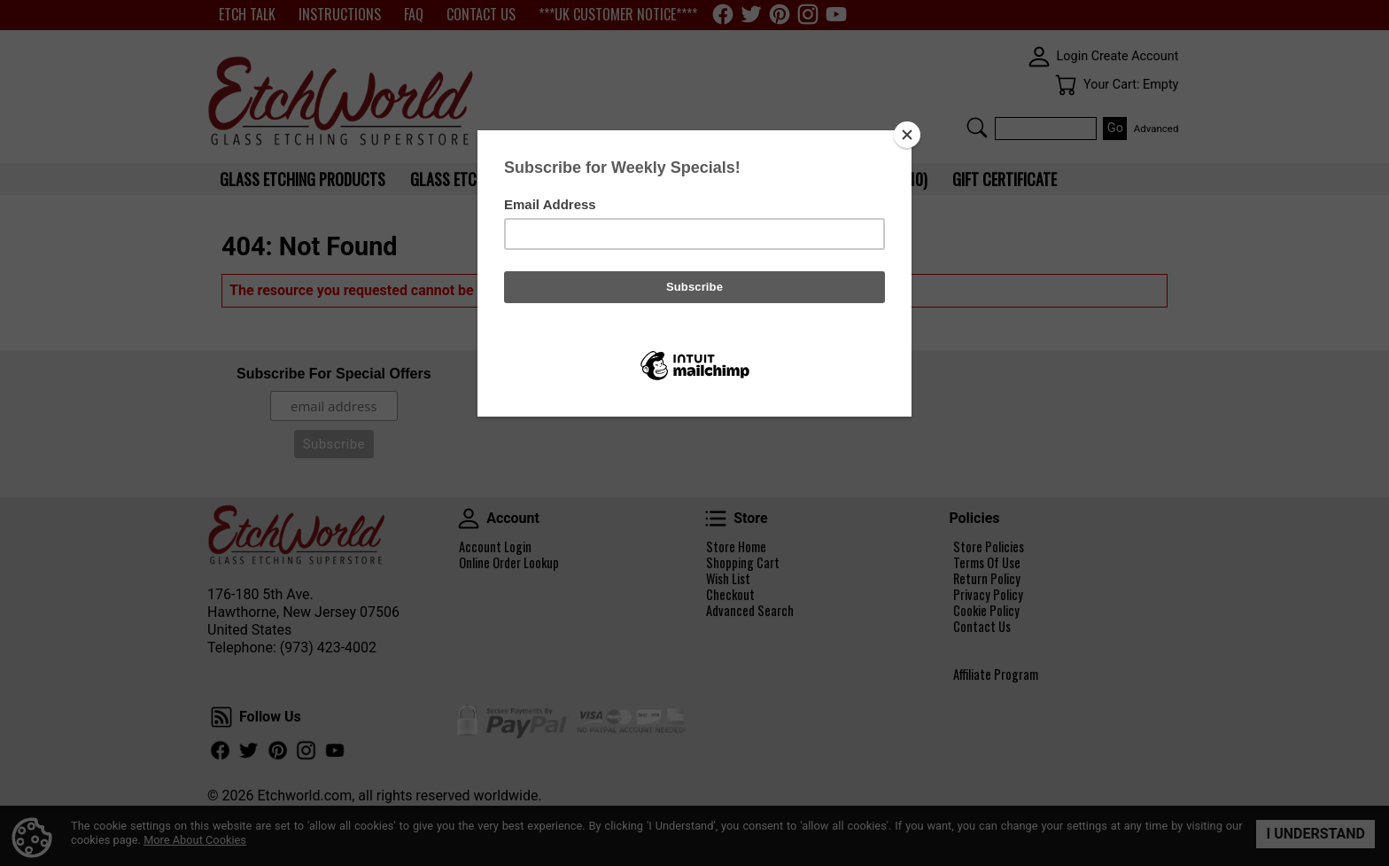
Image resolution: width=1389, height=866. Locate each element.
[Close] (907, 134)
